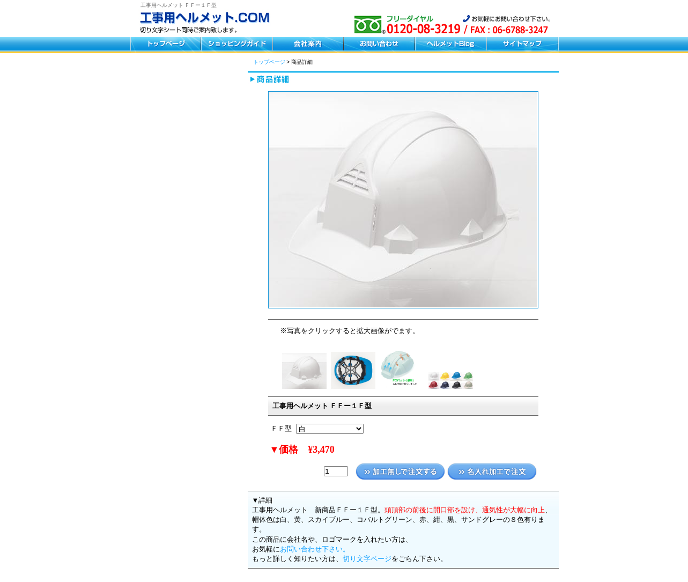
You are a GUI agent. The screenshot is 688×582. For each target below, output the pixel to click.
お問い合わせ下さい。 (315, 549)
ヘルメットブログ (450, 45)
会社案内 (307, 45)
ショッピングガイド (236, 45)
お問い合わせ (379, 45)
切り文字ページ (367, 559)
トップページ (165, 45)
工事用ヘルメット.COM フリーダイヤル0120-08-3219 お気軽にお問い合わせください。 (210, 24)
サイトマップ (522, 45)
